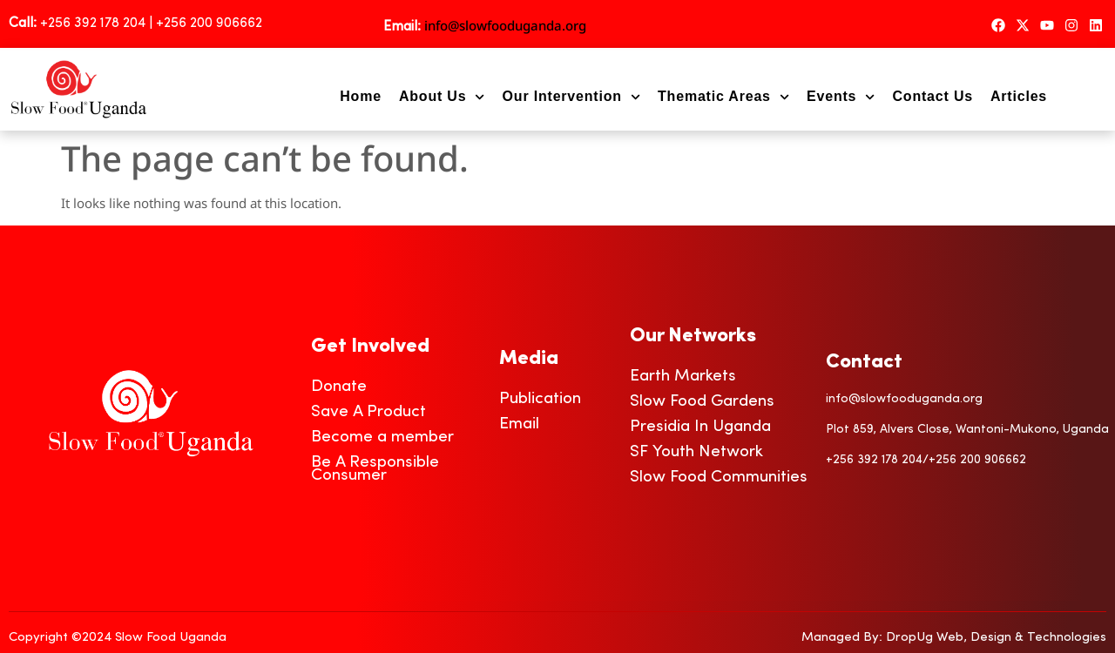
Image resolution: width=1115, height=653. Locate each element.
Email (519, 424)
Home (361, 96)
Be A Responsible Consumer (375, 469)
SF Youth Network (696, 452)
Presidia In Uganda (700, 427)
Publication (540, 399)
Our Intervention (571, 96)
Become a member (382, 437)
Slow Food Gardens (702, 402)
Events (841, 96)
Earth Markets (683, 376)
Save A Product (368, 412)
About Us (442, 96)
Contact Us (932, 96)
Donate (339, 387)
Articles (1018, 96)
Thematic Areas (723, 96)
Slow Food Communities (719, 477)
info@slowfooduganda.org (505, 25)
